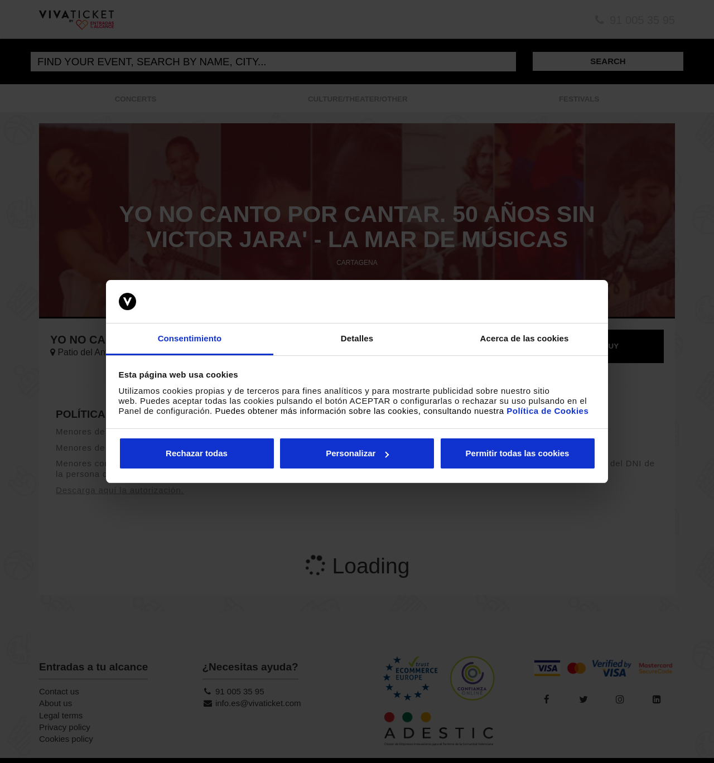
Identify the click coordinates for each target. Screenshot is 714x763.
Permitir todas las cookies (518, 453)
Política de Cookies (547, 411)
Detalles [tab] (357, 338)
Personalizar (357, 453)
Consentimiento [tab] (190, 338)
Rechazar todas (197, 453)
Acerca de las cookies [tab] (524, 338)
